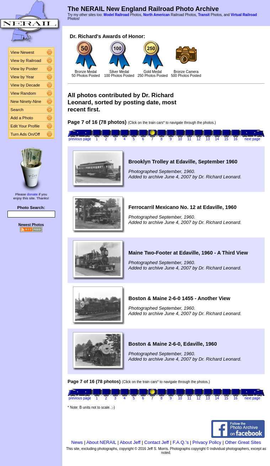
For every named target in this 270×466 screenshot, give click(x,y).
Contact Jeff (156, 442)
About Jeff (130, 442)
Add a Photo (22, 118)
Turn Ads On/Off (25, 134)
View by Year (22, 77)
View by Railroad (26, 60)
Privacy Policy (206, 442)
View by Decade (25, 85)
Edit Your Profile (25, 126)
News (77, 442)
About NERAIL (101, 442)
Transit (204, 15)
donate (32, 194)
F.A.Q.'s (181, 442)
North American (156, 15)
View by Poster (24, 69)
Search (17, 110)
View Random (23, 93)
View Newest (22, 52)
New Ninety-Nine (26, 101)
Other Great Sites (243, 442)
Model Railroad (116, 15)
